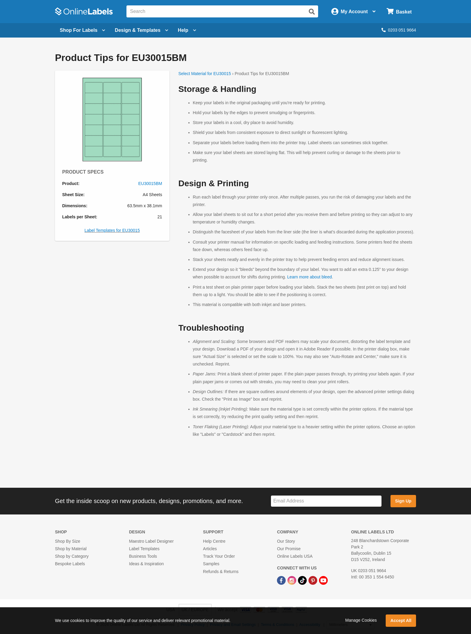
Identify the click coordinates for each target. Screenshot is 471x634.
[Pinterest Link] (313, 580)
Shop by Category (72, 556)
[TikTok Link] (303, 580)
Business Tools (143, 556)
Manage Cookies (361, 620)
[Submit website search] (311, 11)
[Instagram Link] (292, 580)
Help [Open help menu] (187, 30)
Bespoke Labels (70, 563)
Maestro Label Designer (151, 541)
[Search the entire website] (222, 11)
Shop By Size (67, 541)
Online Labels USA (294, 556)
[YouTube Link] (323, 580)
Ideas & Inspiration (146, 563)
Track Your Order (219, 556)
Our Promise (289, 548)
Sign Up (403, 501)
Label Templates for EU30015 (112, 230)
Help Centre (214, 541)
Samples (211, 563)
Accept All (401, 620)
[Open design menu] (141, 30)
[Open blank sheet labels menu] (82, 30)
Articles (210, 548)
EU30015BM (150, 183)
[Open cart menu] (399, 12)
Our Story (286, 541)
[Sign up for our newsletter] (326, 501)
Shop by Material (71, 548)
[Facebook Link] (282, 580)
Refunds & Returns (221, 571)
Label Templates (144, 548)
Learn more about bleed (309, 277)
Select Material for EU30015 (204, 73)
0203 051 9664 (398, 30)
